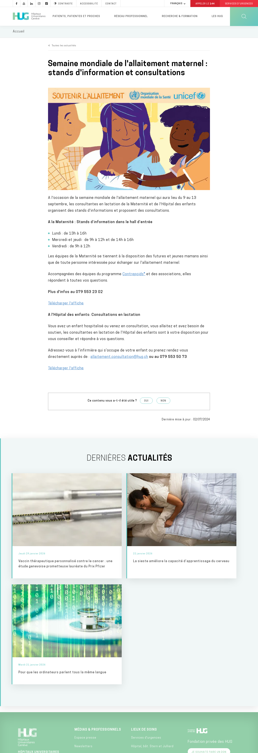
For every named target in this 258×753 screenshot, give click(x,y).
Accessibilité (68, 748)
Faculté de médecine (206, 669)
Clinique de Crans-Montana (151, 721)
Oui (146, 401)
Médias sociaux (85, 674)
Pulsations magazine (89, 639)
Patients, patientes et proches (76, 16)
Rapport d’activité (87, 709)
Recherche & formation (180, 16)
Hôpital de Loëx (142, 687)
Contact (28, 709)
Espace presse (85, 622)
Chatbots (81, 691)
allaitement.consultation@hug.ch (119, 357)
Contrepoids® (133, 274)
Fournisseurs (84, 717)
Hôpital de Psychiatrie (147, 704)
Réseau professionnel (131, 16)
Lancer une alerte (183, 748)
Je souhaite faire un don (209, 636)
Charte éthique (146, 748)
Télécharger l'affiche (66, 304)
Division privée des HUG (208, 698)
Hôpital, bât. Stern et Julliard (152, 631)
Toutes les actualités (64, 46)
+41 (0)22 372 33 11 (37, 695)
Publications (83, 700)
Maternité (138, 660)
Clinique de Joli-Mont (146, 713)
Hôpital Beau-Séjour (145, 669)
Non (163, 401)
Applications (83, 683)
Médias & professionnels (97, 614)
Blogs (78, 665)
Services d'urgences (146, 622)
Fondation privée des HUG (210, 626)
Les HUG (217, 16)
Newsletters (83, 631)
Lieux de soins (144, 614)
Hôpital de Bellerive (145, 695)
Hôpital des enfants (145, 639)
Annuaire (114, 748)
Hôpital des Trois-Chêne (148, 678)
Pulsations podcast (88, 656)
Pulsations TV (84, 648)
